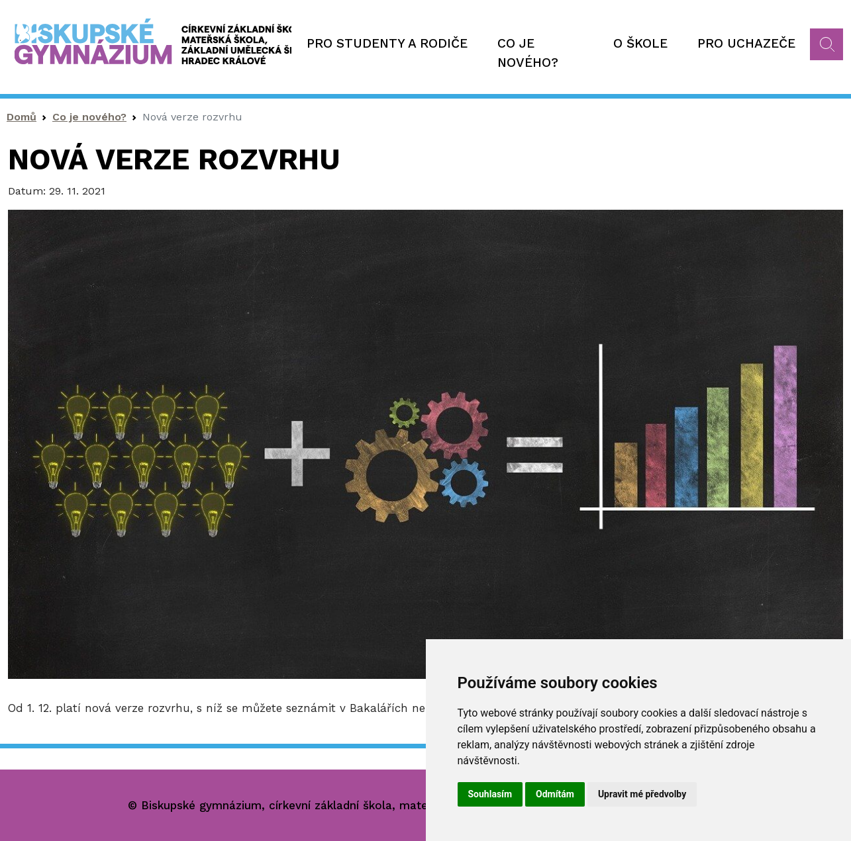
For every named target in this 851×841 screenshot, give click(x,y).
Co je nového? (527, 53)
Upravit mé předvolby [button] (642, 794)
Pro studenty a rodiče (387, 43)
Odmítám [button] (555, 794)
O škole (640, 43)
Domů (21, 117)
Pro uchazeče (746, 43)
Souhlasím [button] (490, 794)
